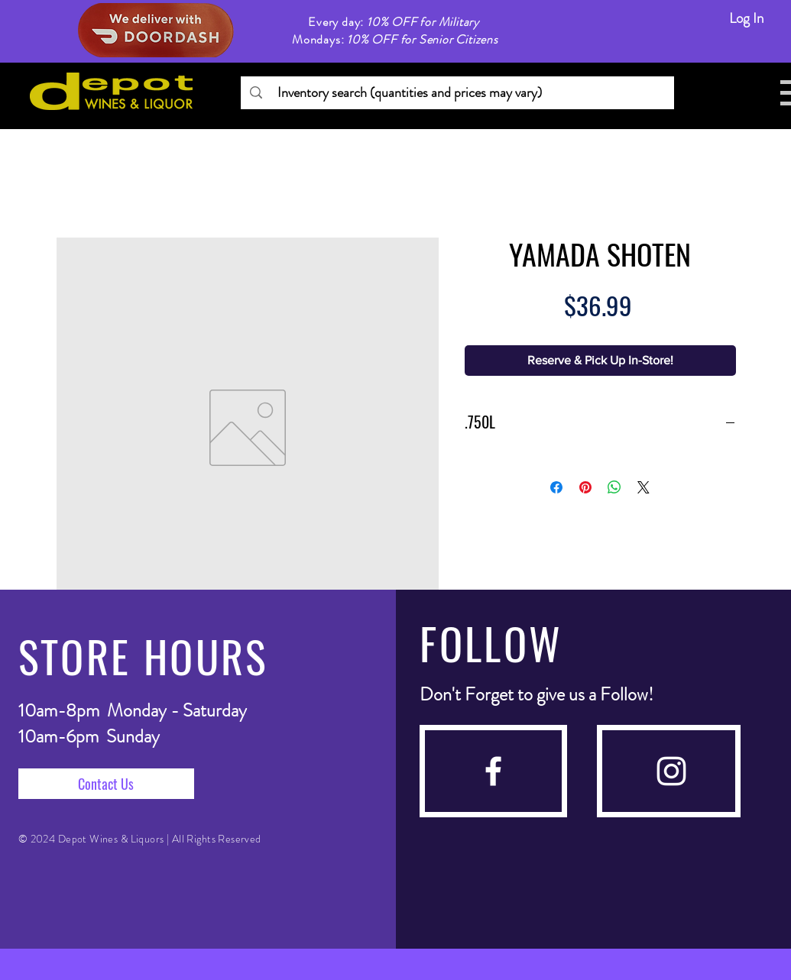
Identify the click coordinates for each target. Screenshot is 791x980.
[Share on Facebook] (556, 487)
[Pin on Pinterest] (585, 487)
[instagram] (671, 771)
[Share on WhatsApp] (614, 487)
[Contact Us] (106, 783)
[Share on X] (643, 487)
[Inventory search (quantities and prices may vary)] (456, 92)
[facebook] (493, 771)
